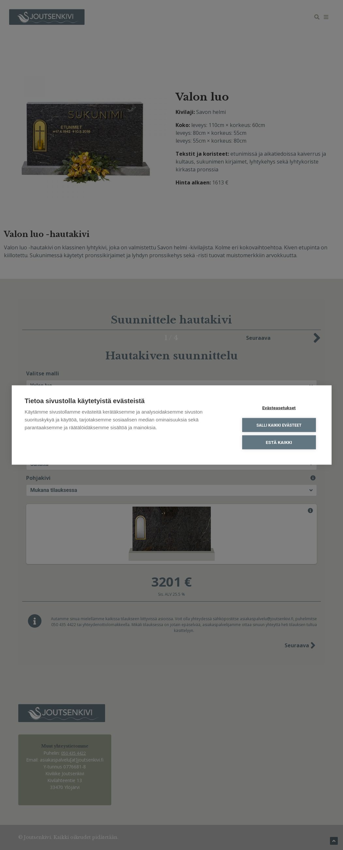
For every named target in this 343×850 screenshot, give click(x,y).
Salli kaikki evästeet (279, 425)
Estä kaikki (279, 442)
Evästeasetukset (279, 407)
